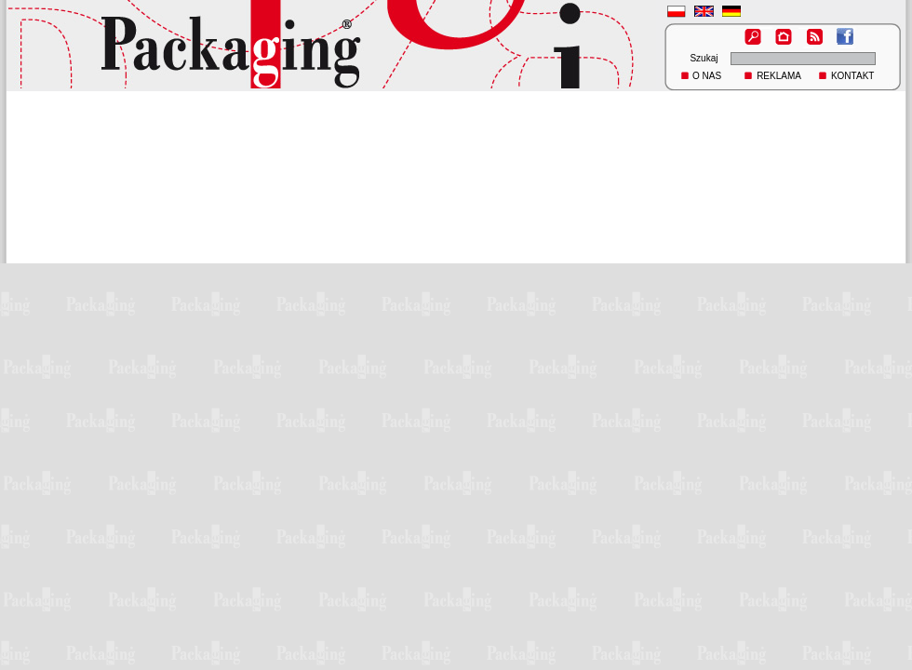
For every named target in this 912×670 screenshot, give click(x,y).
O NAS (706, 76)
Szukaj (704, 58)
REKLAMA (779, 76)
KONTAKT (852, 76)
